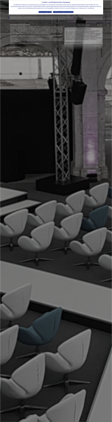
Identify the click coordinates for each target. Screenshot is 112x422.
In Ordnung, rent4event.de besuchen (63, 12)
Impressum (91, 8)
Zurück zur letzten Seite (45, 12)
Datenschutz (83, 8)
